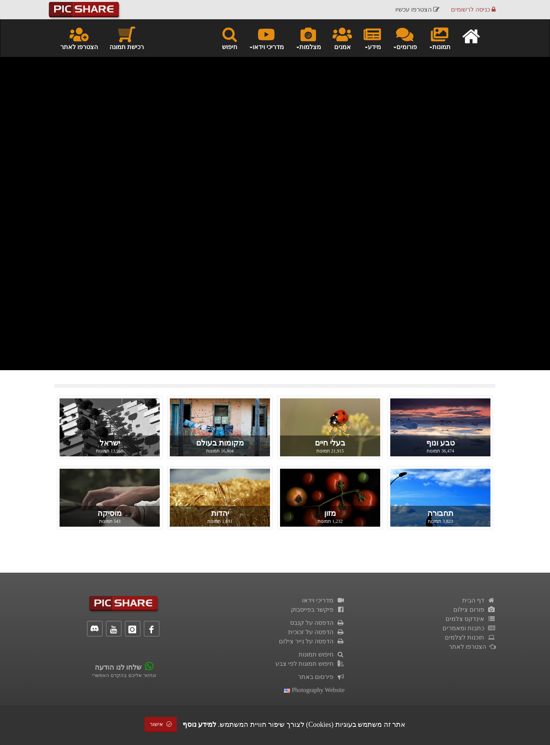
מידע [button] (372, 38)
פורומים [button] (405, 38)
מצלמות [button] (308, 38)
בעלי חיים (330, 443)
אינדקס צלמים (470, 619)
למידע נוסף (200, 724)
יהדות (220, 513)
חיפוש (229, 38)
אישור (161, 724)
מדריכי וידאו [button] (266, 38)
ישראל (109, 443)
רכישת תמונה (126, 38)
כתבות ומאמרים (468, 628)
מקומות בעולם (220, 443)
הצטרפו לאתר (79, 38)
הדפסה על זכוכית (316, 632)
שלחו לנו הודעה (118, 667)
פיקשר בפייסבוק (318, 609)
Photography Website (314, 690)
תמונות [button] (440, 38)
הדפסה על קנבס (317, 622)
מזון (330, 513)
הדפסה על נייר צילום (312, 641)
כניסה (473, 9)
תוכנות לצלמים (470, 637)
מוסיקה (109, 513)
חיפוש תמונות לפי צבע (310, 663)
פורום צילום (474, 609)
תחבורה (440, 513)
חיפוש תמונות (322, 654)
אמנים (342, 38)
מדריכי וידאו (323, 600)
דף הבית (478, 600)
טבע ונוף (440, 443)
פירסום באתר (321, 677)
